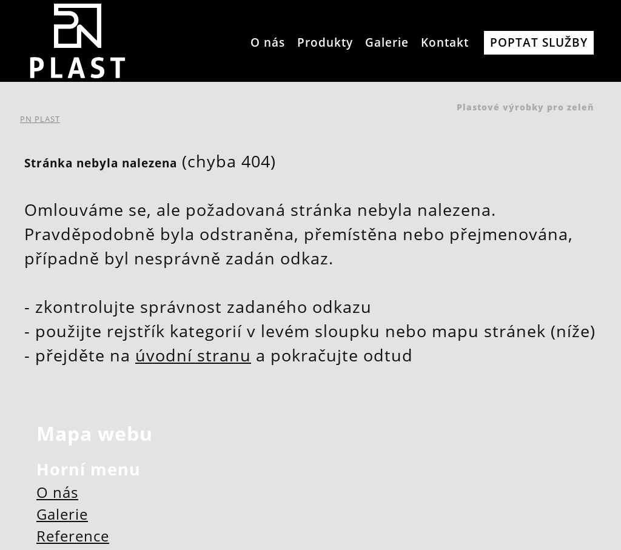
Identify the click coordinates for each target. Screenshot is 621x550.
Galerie (387, 42)
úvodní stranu (193, 355)
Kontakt (445, 42)
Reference (72, 536)
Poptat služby (539, 42)
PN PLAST (40, 118)
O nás (267, 42)
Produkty (325, 42)
